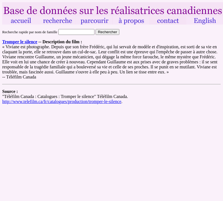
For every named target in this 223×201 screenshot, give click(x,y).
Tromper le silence (19, 41)
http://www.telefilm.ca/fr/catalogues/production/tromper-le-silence (61, 101)
